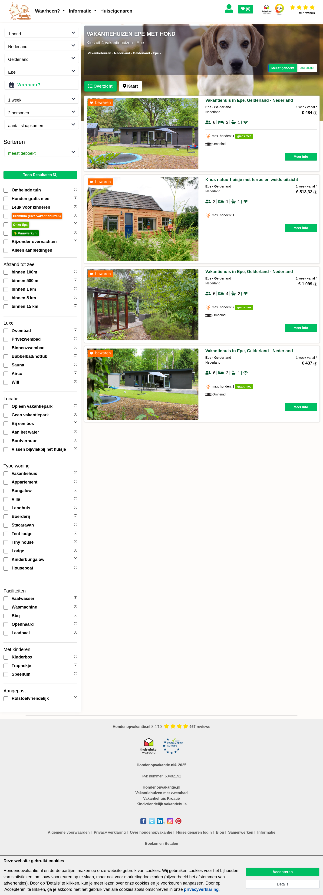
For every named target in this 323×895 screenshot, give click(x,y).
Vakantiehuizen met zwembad (161, 793)
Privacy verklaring (110, 832)
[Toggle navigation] (259, 7)
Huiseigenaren (116, 10)
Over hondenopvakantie (151, 832)
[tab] (100, 86)
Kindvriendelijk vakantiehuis (161, 804)
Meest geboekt (282, 68)
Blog (220, 832)
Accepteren (283, 872)
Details (282, 884)
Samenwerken (240, 832)
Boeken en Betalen (161, 844)
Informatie (80, 10)
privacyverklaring (201, 889)
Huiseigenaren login (194, 832)
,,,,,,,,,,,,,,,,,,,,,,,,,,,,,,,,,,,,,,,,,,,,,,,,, (42, 71)
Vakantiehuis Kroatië (161, 798)
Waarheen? (48, 10)
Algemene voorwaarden (69, 832)
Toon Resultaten (40, 175)
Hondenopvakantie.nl (161, 787)
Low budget (307, 68)
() (245, 9)
